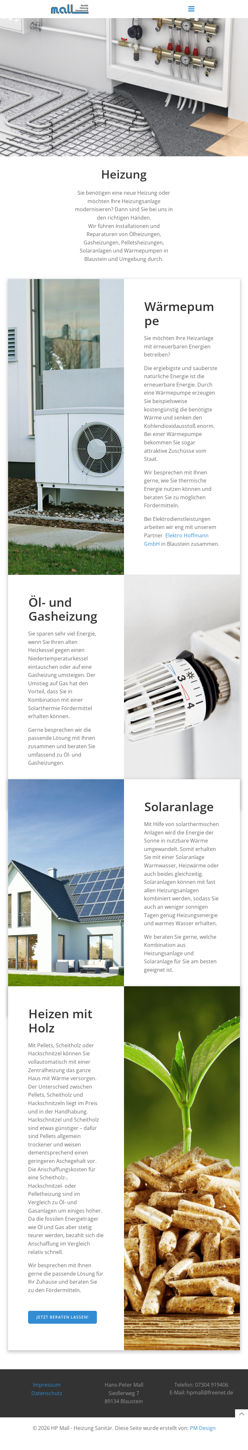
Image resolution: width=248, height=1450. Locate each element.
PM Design (203, 1439)
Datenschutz (46, 1404)
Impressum (47, 1396)
